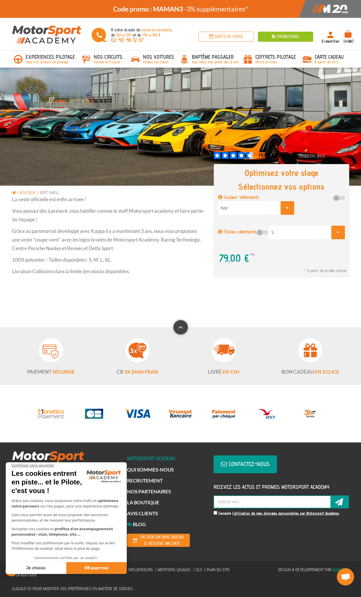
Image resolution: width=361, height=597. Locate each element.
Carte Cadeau (329, 57)
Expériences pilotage (50, 57)
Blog (136, 524)
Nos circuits (108, 57)
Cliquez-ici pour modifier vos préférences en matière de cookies (72, 588)
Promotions (285, 36)
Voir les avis (312, 155)
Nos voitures (158, 57)
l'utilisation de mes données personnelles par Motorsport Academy (285, 513)
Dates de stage (226, 36)
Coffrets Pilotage (275, 57)
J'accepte (276, 513)
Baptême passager (213, 57)
